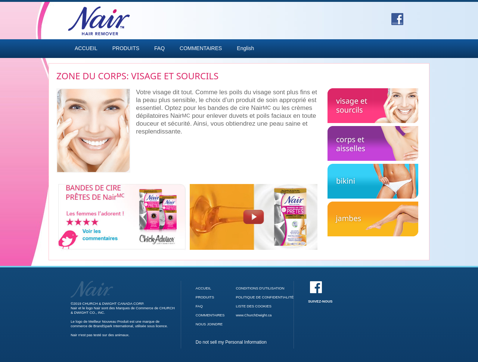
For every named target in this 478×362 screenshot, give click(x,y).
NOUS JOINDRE (209, 324)
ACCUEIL (86, 48)
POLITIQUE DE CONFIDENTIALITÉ (265, 297)
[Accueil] (92, 283)
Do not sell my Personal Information (231, 342)
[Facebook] (397, 16)
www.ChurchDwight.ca (253, 315)
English (245, 48)
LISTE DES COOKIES (253, 306)
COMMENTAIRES (201, 48)
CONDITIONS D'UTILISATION (260, 288)
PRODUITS (125, 48)
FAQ (159, 48)
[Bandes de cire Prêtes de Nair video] (253, 216)
